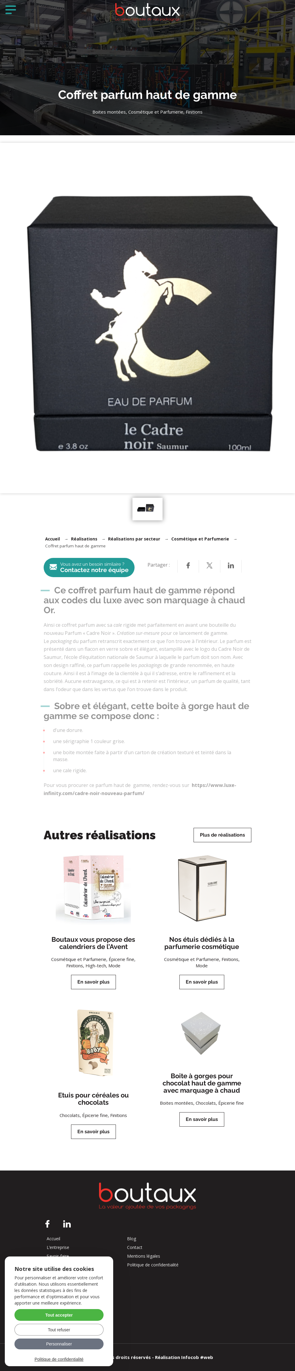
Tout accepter (59, 1315)
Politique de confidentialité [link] (59, 1359)
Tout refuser (59, 1329)
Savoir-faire (58, 1256)
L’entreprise (58, 1247)
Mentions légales (143, 1256)
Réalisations (84, 539)
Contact (134, 1247)
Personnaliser (59, 1344)
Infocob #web (197, 1357)
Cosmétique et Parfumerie (200, 539)
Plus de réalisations (222, 835)
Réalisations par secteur (134, 539)
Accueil (52, 539)
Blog (131, 1239)
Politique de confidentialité (153, 1265)
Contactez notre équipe (89, 568)
